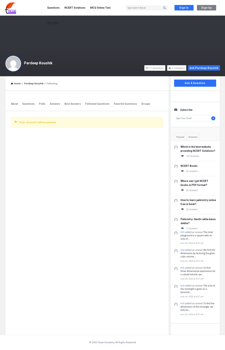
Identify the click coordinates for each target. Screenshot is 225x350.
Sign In (184, 7)
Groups (145, 103)
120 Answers (190, 156)
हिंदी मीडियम (53, 23)
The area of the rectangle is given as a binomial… (198, 289)
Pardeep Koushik (38, 63)
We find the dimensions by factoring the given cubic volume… (198, 253)
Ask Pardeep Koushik (204, 68)
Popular (180, 137)
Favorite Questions (125, 103)
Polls (42, 103)
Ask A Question (195, 83)
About (14, 103)
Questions (53, 7)
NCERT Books (189, 165)
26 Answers (189, 190)
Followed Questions (97, 103)
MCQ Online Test (100, 7)
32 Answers (189, 171)
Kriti (183, 232)
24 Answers (189, 209)
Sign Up (206, 7)
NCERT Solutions (74, 7)
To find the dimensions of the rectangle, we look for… (198, 307)
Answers (55, 103)
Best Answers (72, 103)
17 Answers (189, 228)
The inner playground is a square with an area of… (197, 235)
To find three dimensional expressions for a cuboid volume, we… (198, 271)
